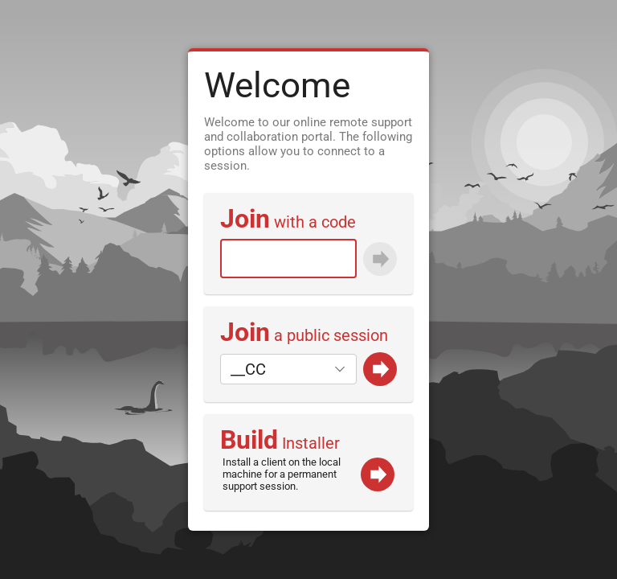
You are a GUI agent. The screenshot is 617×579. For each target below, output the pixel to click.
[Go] (380, 369)
